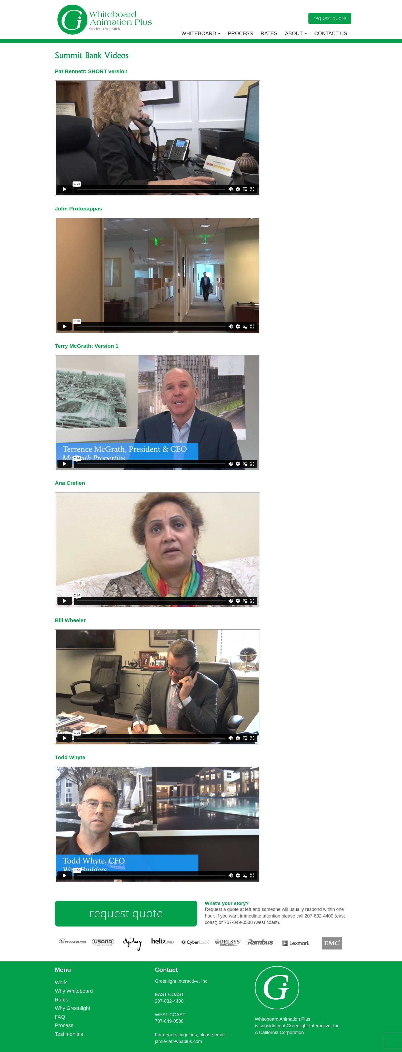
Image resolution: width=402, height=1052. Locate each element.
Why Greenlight (72, 1008)
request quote (126, 913)
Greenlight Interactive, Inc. (182, 981)
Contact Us (330, 33)
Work (61, 982)
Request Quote (329, 18)
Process (240, 33)
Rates (269, 33)
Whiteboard (201, 33)
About (296, 33)
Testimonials (69, 1034)
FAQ (60, 1017)
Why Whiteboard (74, 991)
